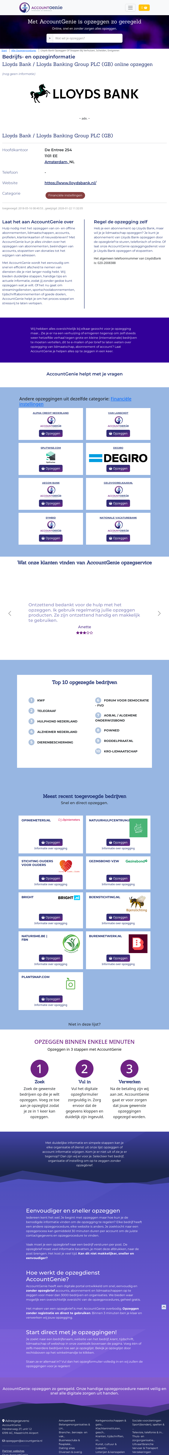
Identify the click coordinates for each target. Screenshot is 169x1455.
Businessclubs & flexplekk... (69, 1442)
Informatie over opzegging (50, 848)
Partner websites (13, 1451)
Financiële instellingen (65, 195)
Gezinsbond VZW (104, 861)
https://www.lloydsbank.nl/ (70, 183)
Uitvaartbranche (142, 1444)
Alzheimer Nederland (57, 732)
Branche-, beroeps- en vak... (73, 1434)
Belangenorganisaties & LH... (74, 1426)
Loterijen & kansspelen (110, 1452)
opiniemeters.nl (36, 820)
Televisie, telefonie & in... (147, 1432)
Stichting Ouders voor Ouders (37, 863)
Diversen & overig (70, 1452)
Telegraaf (46, 711)
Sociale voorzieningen (146, 1420)
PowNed (111, 730)
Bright (28, 897)
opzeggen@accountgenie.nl (22, 1440)
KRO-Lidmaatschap (121, 751)
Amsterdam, (57, 162)
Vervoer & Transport (145, 1448)
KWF (41, 700)
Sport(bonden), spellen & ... (148, 1426)
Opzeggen (50, 433)
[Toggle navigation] (130, 7)
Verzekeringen (141, 1452)
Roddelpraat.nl (118, 741)
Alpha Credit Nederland (51, 413)
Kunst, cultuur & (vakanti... (106, 1446)
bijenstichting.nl (104, 897)
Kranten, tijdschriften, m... (110, 1438)
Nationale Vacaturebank (118, 517)
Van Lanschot (118, 413)
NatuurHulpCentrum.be (111, 820)
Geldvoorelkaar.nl (118, 483)
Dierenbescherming (55, 742)
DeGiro (118, 447)
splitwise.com (51, 447)
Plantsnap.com (35, 977)
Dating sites (67, 1448)
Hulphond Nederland (57, 721)
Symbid (51, 517)
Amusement (67, 1420)
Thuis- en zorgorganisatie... (143, 1438)
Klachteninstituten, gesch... (108, 1430)
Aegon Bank (51, 483)
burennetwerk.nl (105, 936)
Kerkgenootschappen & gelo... (111, 1422)
